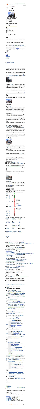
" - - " (8, 240)
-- (7, 215)
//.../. (9, 264)
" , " (19, 254)
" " (10, 242)
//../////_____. (25, 243)
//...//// (9, 243)
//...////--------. (21, 260)
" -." (19, 247)
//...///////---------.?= (12, 268)
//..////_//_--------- (24, 264)
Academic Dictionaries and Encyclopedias (13, 4)
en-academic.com (7, 5)
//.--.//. (20, 270)
